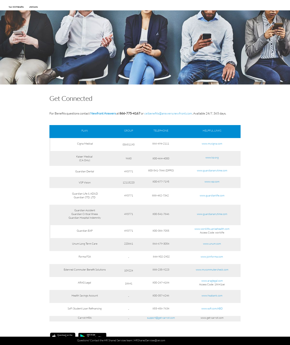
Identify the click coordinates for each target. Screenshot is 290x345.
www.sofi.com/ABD (212, 308)
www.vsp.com (212, 181)
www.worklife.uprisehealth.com (212, 228)
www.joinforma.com (212, 256)
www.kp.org (212, 157)
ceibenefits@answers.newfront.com (168, 113)
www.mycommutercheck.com (212, 269)
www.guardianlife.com (212, 195)
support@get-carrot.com (161, 317)
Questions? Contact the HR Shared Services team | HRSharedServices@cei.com (121, 340)
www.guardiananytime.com (212, 170)
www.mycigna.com (212, 143)
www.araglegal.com (212, 280)
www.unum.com (212, 243)
